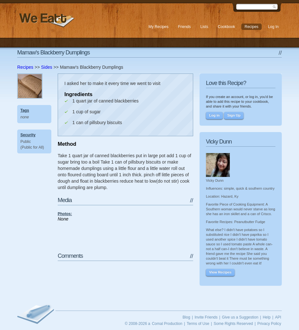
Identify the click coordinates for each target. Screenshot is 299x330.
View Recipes (220, 272)
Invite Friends (205, 317)
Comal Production (167, 323)
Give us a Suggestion (240, 317)
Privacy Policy (269, 323)
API (278, 317)
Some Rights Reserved (233, 323)
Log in (214, 115)
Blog (186, 317)
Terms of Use (198, 323)
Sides (46, 67)
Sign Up (234, 115)
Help (267, 317)
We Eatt (46, 20)
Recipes (25, 67)
